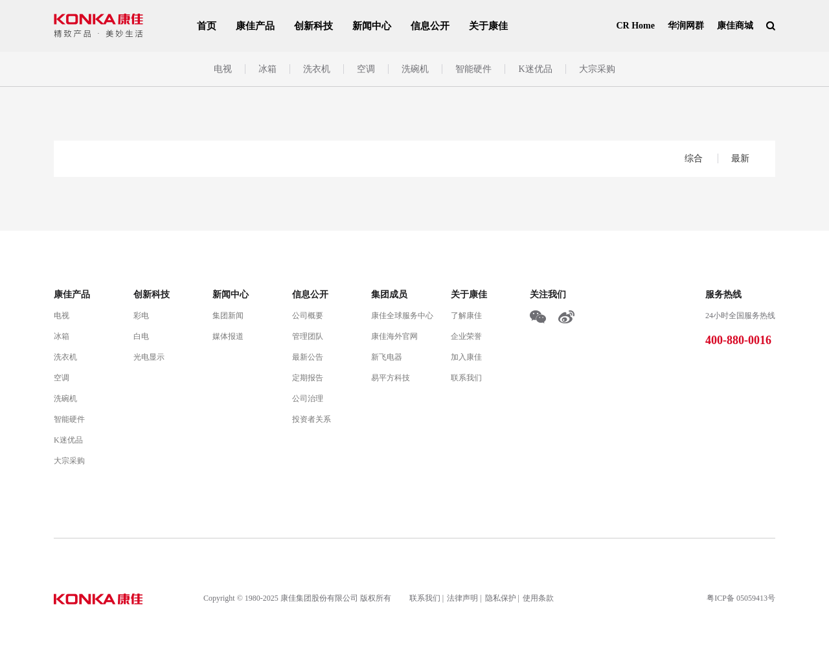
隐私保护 (500, 598)
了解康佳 (466, 315)
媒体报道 (228, 336)
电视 (223, 69)
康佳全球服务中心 (402, 315)
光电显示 (149, 357)
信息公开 (430, 26)
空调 (366, 69)
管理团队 (307, 336)
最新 (740, 158)
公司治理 (307, 398)
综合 (695, 158)
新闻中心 (371, 26)
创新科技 (313, 26)
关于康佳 (488, 26)
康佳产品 (255, 26)
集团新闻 (228, 315)
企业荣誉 (466, 336)
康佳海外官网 (394, 336)
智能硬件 (473, 69)
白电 (141, 336)
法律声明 (462, 598)
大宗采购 (597, 69)
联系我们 (466, 377)
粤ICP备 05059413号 (741, 598)
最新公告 (307, 357)
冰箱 (267, 69)
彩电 (141, 315)
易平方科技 (390, 377)
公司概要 (307, 315)
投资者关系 (311, 419)
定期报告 (307, 377)
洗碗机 (415, 69)
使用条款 (538, 598)
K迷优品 (535, 69)
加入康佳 (466, 357)
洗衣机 (316, 69)
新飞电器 (386, 357)
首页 (206, 26)
